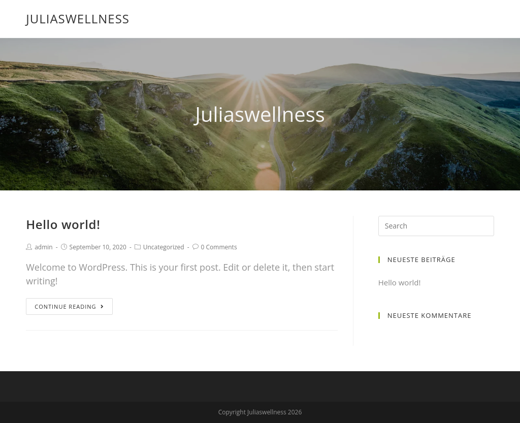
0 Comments (219, 247)
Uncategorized (163, 247)
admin (44, 247)
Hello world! (63, 224)
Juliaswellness (77, 18)
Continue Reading (69, 306)
